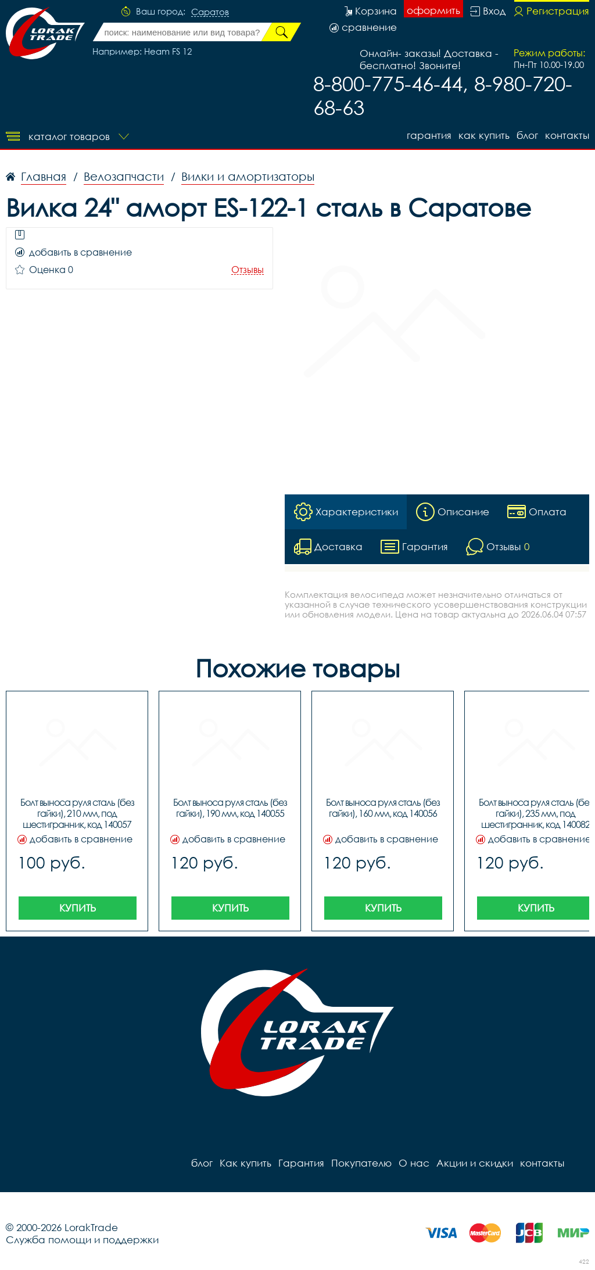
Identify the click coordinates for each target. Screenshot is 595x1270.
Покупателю (361, 1163)
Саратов (210, 12)
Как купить (484, 135)
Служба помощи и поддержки (82, 1239)
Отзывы (247, 270)
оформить (433, 10)
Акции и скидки (474, 1163)
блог (527, 135)
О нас (414, 1163)
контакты (567, 135)
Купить (77, 908)
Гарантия (429, 135)
